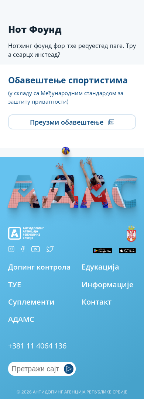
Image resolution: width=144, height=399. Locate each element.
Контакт (97, 302)
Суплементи (31, 302)
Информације (108, 284)
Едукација (100, 267)
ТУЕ (14, 284)
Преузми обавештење (72, 122)
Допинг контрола (39, 267)
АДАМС (21, 319)
